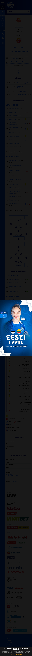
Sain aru (12, 654)
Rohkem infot (19, 654)
